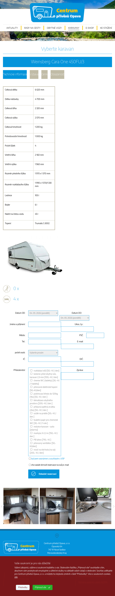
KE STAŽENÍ (106, 28)
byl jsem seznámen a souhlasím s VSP (48, 459)
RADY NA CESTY (32, 28)
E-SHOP (90, 28)
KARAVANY (73, 28)
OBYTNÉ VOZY (54, 28)
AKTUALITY (12, 28)
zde (16, 577)
